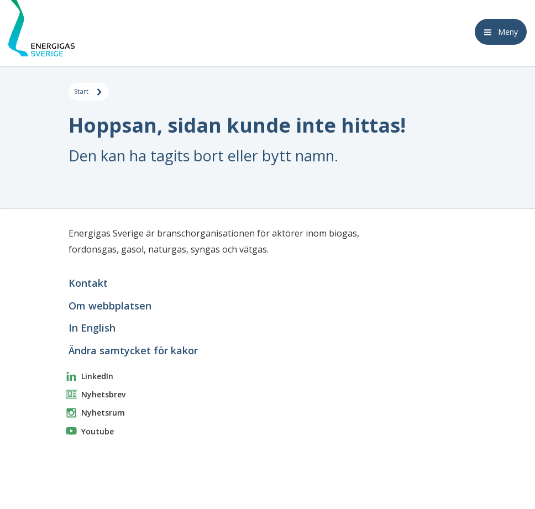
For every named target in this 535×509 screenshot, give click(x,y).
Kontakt (88, 283)
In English (92, 327)
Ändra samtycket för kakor (133, 350)
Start (88, 92)
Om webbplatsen (110, 305)
